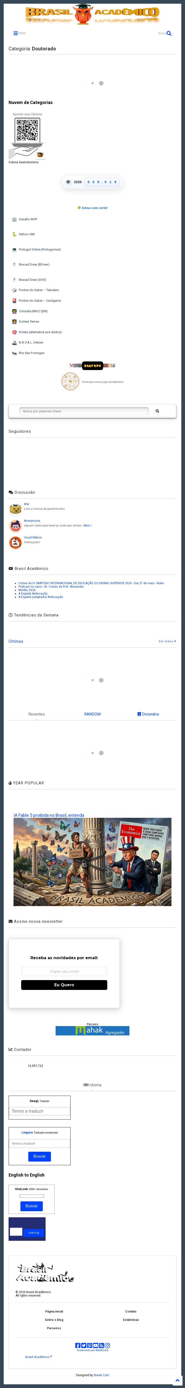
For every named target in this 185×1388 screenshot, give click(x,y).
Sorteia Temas (25, 322)
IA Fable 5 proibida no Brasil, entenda (49, 815)
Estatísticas (131, 1320)
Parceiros (54, 1328)
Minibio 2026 (27, 590)
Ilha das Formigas (28, 353)
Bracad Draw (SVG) (29, 280)
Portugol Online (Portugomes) (36, 250)
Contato (131, 1311)
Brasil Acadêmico (38, 1357)
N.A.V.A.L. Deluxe (27, 343)
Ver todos (167, 641)
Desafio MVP (24, 219)
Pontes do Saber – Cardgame (36, 301)
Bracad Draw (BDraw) (30, 265)
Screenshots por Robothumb (92, 1350)
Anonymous (32, 520)
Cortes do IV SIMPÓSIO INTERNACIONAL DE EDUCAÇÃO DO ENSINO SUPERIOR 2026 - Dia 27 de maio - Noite (91, 583)
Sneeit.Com (101, 1375)
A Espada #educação (32, 593)
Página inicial (54, 1311)
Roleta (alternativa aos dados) (37, 332)
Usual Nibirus (33, 537)
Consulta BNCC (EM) (30, 311)
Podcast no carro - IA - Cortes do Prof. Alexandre (51, 586)
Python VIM (23, 234)
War (26, 504)
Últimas (16, 641)
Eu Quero (64, 985)
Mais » (87, 525)
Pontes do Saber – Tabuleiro (35, 290)
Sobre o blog (54, 1320)
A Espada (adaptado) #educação (40, 597)
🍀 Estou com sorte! (92, 208)
